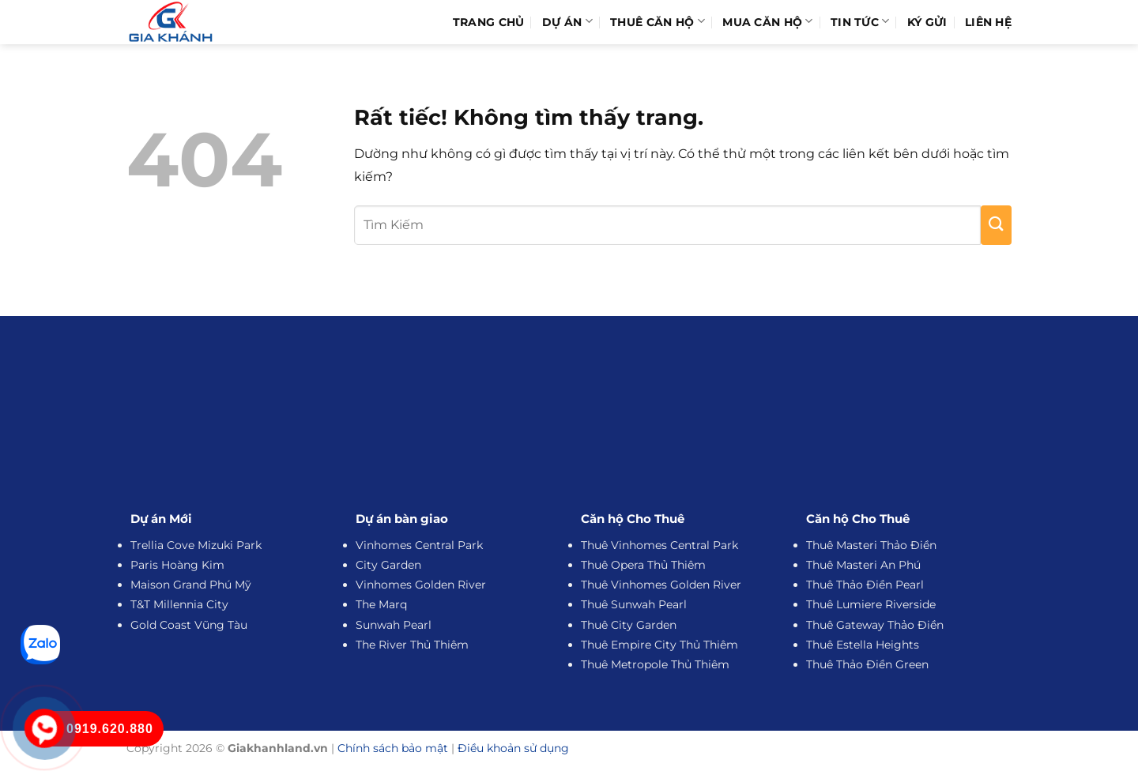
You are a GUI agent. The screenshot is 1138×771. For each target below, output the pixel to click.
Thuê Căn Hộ (657, 21)
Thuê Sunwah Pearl (634, 604)
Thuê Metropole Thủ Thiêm (655, 664)
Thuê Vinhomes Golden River (661, 584)
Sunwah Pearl (393, 625)
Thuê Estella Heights (862, 644)
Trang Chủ (489, 22)
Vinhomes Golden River (421, 584)
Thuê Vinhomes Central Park (659, 545)
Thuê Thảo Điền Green (867, 664)
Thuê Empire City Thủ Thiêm (659, 644)
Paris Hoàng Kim (177, 565)
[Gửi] (996, 225)
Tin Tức (860, 21)
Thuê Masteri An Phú (863, 565)
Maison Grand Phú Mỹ (190, 584)
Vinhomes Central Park (419, 545)
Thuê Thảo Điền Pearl (865, 584)
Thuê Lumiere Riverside (871, 604)
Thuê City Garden (628, 625)
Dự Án (567, 21)
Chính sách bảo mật (392, 748)
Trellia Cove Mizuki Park (196, 545)
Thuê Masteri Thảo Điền (871, 545)
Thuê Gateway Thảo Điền (875, 625)
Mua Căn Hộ (767, 21)
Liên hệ (988, 22)
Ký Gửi (927, 22)
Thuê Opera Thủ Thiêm (643, 565)
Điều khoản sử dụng (513, 748)
